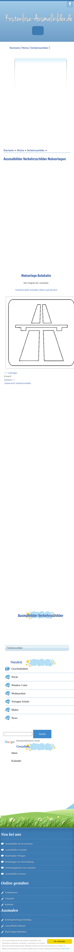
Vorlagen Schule (20, 701)
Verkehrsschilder (39, 47)
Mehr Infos (66, 949)
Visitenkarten (11, 892)
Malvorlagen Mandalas (15, 931)
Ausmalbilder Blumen (15, 925)
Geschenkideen (19, 668)
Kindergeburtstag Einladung (18, 919)
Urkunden (9, 898)
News (14, 717)
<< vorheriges (10, 372)
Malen (14, 709)
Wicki (14, 676)
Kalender (16, 760)
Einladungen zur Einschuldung (19, 861)
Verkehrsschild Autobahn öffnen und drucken (36, 289)
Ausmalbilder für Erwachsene (19, 843)
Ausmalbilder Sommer (15, 873)
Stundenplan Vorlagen (15, 855)
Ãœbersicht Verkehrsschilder (17, 383)
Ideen (14, 752)
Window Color (19, 685)
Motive (25, 47)
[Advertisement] (33, 97)
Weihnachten (18, 693)
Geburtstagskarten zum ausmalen (20, 867)
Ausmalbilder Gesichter (16, 849)
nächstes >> (9, 379)
